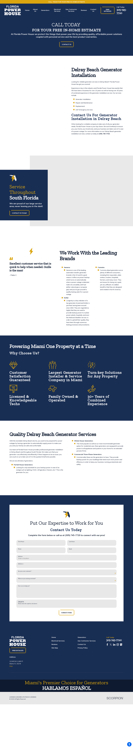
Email (70, 549)
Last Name (72, 541)
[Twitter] (111, 644)
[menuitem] (28, 10)
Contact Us (66, 44)
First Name (21, 541)
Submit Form (66, 613)
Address (20, 556)
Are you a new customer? (24, 571)
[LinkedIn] (114, 644)
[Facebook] (107, 644)
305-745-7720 (122, 11)
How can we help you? (24, 586)
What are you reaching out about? (27, 578)
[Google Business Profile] (121, 644)
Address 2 (20, 564)
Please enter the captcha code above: (27, 603)
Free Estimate (107, 10)
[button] (129, 744)
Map (11, 666)
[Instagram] (118, 644)
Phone (19, 549)
